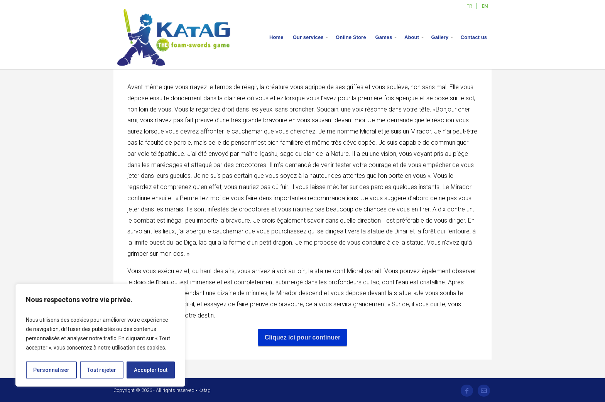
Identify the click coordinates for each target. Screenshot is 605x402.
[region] (100, 335)
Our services (308, 37)
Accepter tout (150, 370)
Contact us (474, 37)
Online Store (351, 37)
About (411, 37)
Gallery (440, 37)
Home (276, 37)
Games (383, 37)
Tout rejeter (101, 370)
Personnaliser (51, 370)
